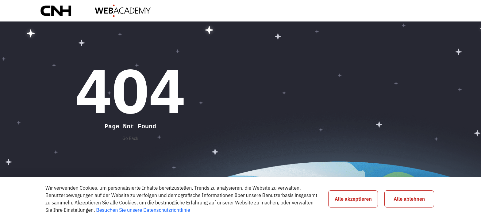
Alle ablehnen (409, 199)
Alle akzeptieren (353, 199)
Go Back (130, 138)
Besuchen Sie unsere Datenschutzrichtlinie (143, 210)
